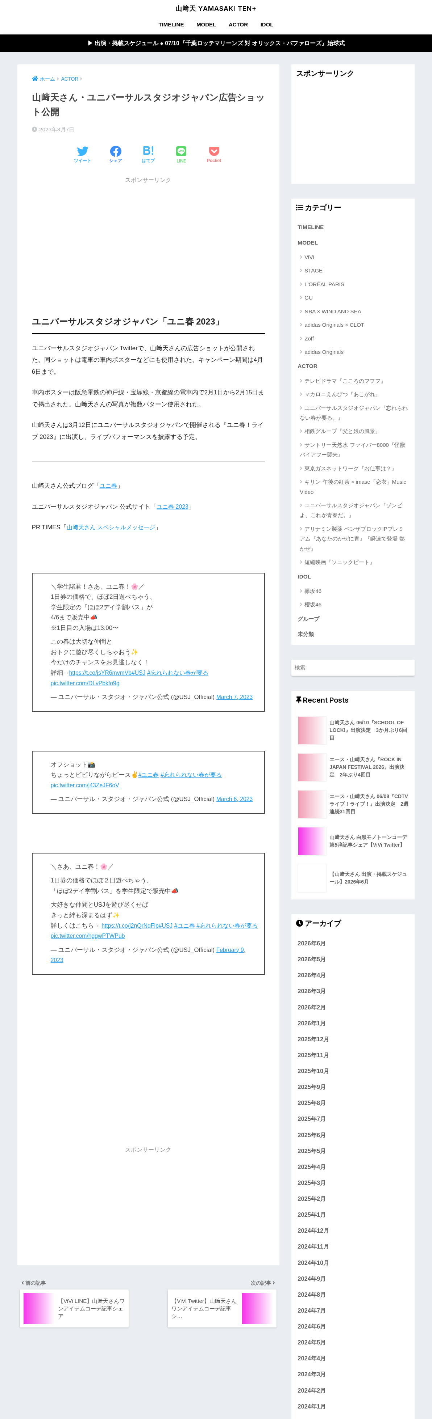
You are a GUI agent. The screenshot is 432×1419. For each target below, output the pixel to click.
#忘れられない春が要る (184, 673)
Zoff (309, 340)
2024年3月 (312, 1379)
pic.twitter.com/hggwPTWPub (104, 936)
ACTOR (238, 24)
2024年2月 (312, 1395)
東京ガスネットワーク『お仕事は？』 (350, 471)
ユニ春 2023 (173, 507)
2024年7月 (312, 1315)
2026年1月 (312, 1028)
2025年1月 (312, 1219)
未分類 (306, 638)
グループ (309, 622)
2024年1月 (312, 1411)
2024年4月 (312, 1363)
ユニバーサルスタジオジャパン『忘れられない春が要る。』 (354, 415)
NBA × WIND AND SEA (332, 313)
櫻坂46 (312, 608)
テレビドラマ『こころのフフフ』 (345, 383)
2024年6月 (312, 1331)
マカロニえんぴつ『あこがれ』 (342, 397)
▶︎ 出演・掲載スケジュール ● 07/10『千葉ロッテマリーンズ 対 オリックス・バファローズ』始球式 (216, 43)
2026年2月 (312, 1012)
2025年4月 (312, 1171)
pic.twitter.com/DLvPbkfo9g (87, 683)
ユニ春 (109, 486)
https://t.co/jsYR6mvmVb (102, 673)
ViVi (309, 259)
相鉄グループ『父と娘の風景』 (342, 434)
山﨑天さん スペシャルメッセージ (114, 528)
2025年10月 (313, 1075)
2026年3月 (312, 996)
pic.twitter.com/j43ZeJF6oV (87, 786)
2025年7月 (312, 1124)
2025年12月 (313, 1044)
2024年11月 (313, 1251)
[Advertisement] (148, 240)
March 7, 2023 (235, 697)
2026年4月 (312, 980)
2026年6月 (312, 948)
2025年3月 (312, 1187)
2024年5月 (312, 1347)
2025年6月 (312, 1139)
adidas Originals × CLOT (334, 327)
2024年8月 (312, 1299)
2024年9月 (312, 1283)
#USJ (143, 673)
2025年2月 (312, 1203)
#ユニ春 (149, 775)
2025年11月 (313, 1059)
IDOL (267, 24)
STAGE (313, 273)
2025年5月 (312, 1155)
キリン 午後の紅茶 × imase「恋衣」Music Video (353, 489)
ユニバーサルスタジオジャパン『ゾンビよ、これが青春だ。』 (351, 513)
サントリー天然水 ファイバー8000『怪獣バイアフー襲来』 (352, 452)
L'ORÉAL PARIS (324, 286)
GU (308, 300)
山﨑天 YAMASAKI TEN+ (216, 8)
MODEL (206, 24)
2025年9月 (312, 1091)
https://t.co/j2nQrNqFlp (131, 926)
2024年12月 (313, 1235)
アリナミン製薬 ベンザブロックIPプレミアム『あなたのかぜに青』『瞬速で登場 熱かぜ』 (352, 541)
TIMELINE (171, 24)
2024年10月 (313, 1267)
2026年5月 (312, 964)
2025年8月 (312, 1107)
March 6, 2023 (235, 799)
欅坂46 (312, 594)
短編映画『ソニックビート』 (339, 565)
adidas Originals (324, 354)
